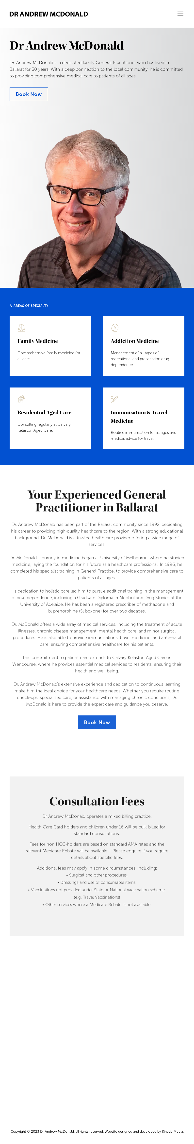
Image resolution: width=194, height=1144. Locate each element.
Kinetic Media (172, 1131)
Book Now (29, 94)
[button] (179, 14)
